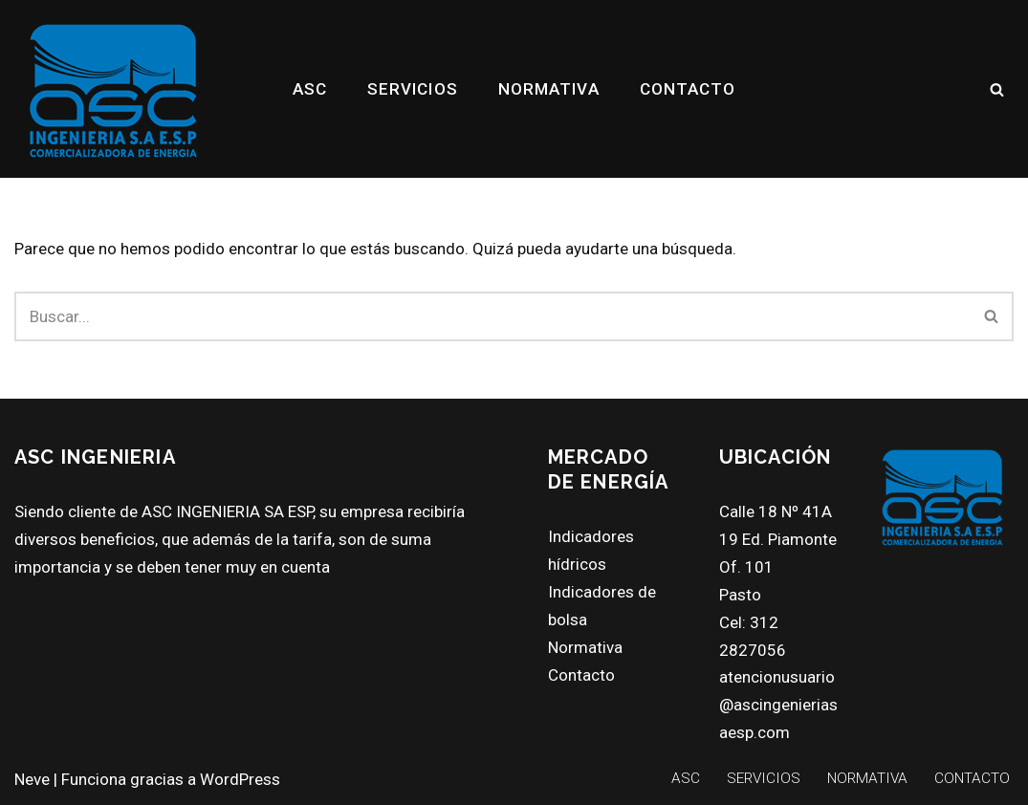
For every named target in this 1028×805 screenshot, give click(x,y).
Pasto (740, 594)
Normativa (585, 647)
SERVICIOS (412, 88)
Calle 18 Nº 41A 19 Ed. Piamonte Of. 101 (778, 539)
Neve (32, 779)
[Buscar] (997, 89)
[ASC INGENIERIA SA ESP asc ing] (113, 89)
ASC (310, 88)
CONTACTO (688, 88)
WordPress (240, 779)
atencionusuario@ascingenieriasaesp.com (778, 704)
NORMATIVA (549, 88)
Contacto (581, 675)
